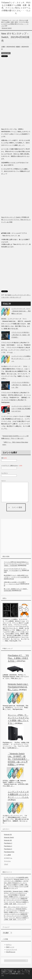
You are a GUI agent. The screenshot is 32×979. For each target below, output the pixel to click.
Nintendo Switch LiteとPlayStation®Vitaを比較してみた (18, 687)
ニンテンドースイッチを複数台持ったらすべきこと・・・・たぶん (20, 358)
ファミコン (7, 861)
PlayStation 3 (8, 843)
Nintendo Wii (8, 840)
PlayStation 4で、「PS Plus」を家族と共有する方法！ (18, 658)
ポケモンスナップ (15, 297)
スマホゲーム (8, 858)
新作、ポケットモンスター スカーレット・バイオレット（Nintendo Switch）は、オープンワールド (15, 908)
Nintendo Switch (6, 53)
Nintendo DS (8, 834)
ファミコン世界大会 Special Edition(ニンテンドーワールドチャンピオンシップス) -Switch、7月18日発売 (16, 563)
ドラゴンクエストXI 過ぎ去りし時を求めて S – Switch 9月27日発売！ (20, 335)
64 (6, 295)
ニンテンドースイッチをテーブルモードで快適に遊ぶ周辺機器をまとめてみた (20, 408)
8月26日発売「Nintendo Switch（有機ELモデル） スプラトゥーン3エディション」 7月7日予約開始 (16, 893)
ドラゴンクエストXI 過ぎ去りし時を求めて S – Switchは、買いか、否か (20, 385)
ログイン (9, 944)
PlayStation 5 (8, 849)
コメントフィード (11, 949)
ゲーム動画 (7, 855)
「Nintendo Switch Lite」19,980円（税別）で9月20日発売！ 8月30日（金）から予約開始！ (19, 759)
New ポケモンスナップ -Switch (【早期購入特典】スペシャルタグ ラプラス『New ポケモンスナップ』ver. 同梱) (16, 220)
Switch (9, 295)
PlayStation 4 (8, 846)
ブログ (6, 864)
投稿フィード (10, 947)
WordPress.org (10, 952)
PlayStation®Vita (9, 852)
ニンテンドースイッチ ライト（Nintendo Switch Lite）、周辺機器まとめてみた (21, 311)
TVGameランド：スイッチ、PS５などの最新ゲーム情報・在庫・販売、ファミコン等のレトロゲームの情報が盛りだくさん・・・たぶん (16, 8)
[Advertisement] (16, 75)
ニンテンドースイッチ (19, 295)
